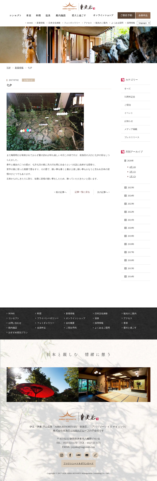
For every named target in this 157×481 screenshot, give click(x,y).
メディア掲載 (130, 129)
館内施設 (12, 327)
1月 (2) (132, 176)
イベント (128, 113)
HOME (30, 23)
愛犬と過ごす (130, 327)
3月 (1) (132, 172)
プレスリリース (131, 137)
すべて (127, 88)
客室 (126, 323)
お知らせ (128, 121)
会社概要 (70, 323)
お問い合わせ (14, 323)
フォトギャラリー (72, 23)
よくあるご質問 (102, 327)
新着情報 (41, 23)
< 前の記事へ (60, 192)
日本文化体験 (54, 23)
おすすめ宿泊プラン (18, 332)
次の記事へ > (103, 192)
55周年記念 (129, 97)
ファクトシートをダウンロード (78, 463)
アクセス (88, 23)
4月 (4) (132, 167)
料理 (39, 313)
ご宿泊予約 (71, 327)
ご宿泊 (127, 105)
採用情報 (131, 23)
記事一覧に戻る (82, 192)
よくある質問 (117, 23)
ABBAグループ (81, 430)
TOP (9, 67)
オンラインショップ (75, 318)
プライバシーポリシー (48, 318)
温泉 (97, 318)
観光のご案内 (101, 23)
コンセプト (13, 318)
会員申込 (41, 327)
